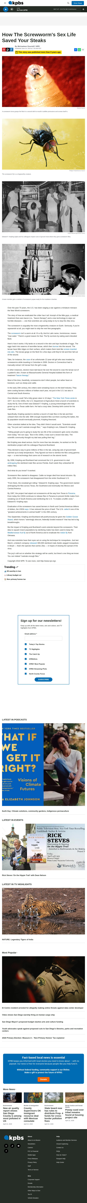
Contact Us (59, 1147)
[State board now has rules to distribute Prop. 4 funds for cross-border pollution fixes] (54, 1097)
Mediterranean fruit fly (16, 533)
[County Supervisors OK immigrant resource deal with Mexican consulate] (33, 1097)
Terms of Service (33, 1170)
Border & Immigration (31, 1105)
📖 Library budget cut (12, 575)
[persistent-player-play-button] (5, 10)
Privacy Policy (32, 1162)
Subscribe (43, 679)
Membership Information (35, 1187)
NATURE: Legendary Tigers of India (17, 940)
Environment (7, 1105)
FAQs (58, 1151)
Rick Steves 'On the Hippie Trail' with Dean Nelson (24, 875)
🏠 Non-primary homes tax (15, 579)
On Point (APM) (22, 11)
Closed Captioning (62, 1144)
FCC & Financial (33, 1151)
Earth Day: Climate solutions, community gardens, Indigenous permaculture (35, 811)
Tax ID (30, 1194)
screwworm (16, 333)
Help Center (60, 1162)
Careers (30, 1147)
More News (10, 1089)
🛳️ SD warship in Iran (12, 571)
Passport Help (60, 1158)
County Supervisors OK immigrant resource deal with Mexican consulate (32, 1114)
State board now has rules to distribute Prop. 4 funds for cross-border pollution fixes (54, 1114)
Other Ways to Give (34, 1190)
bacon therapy (22, 375)
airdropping (12, 463)
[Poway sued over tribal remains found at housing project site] (74, 1097)
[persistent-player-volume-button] (12, 10)
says (27, 509)
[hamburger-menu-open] (5, 3)
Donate (43, 1079)
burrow (56, 346)
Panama (71, 493)
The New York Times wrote (64, 398)
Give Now (78, 3)
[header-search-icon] (68, 3)
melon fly (64, 533)
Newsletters (31, 1144)
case (28, 360)
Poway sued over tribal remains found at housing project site (74, 1114)
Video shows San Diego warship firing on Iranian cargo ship (28, 1015)
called (66, 509)
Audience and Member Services (66, 1140)
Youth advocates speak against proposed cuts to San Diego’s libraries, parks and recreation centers (42, 1030)
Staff (29, 1166)
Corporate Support (34, 1179)
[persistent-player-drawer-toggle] (84, 10)
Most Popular (10, 952)
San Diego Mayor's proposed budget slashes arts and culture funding (32, 1022)
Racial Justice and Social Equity (73, 1106)
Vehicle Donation (33, 1198)
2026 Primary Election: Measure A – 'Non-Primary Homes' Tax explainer (33, 1038)
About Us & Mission (34, 1140)
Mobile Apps (32, 1155)
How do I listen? (61, 1155)
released (33, 543)
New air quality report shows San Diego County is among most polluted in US (12, 1114)
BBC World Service (71, 10)
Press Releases (33, 1158)
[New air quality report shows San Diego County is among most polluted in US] (12, 1097)
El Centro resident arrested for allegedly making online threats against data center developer (42, 1008)
